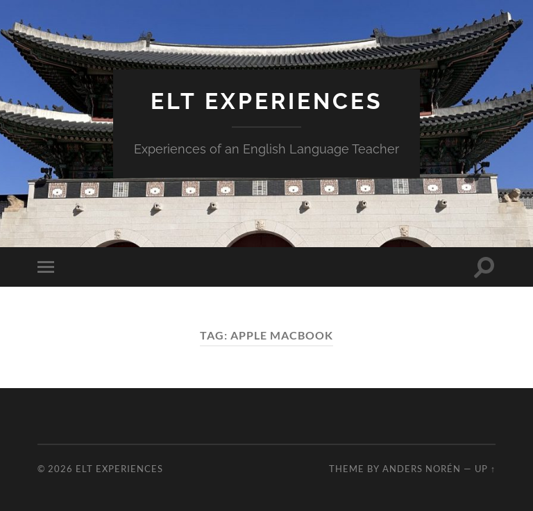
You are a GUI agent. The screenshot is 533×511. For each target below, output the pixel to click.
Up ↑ (485, 468)
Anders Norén (421, 468)
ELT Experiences (267, 101)
